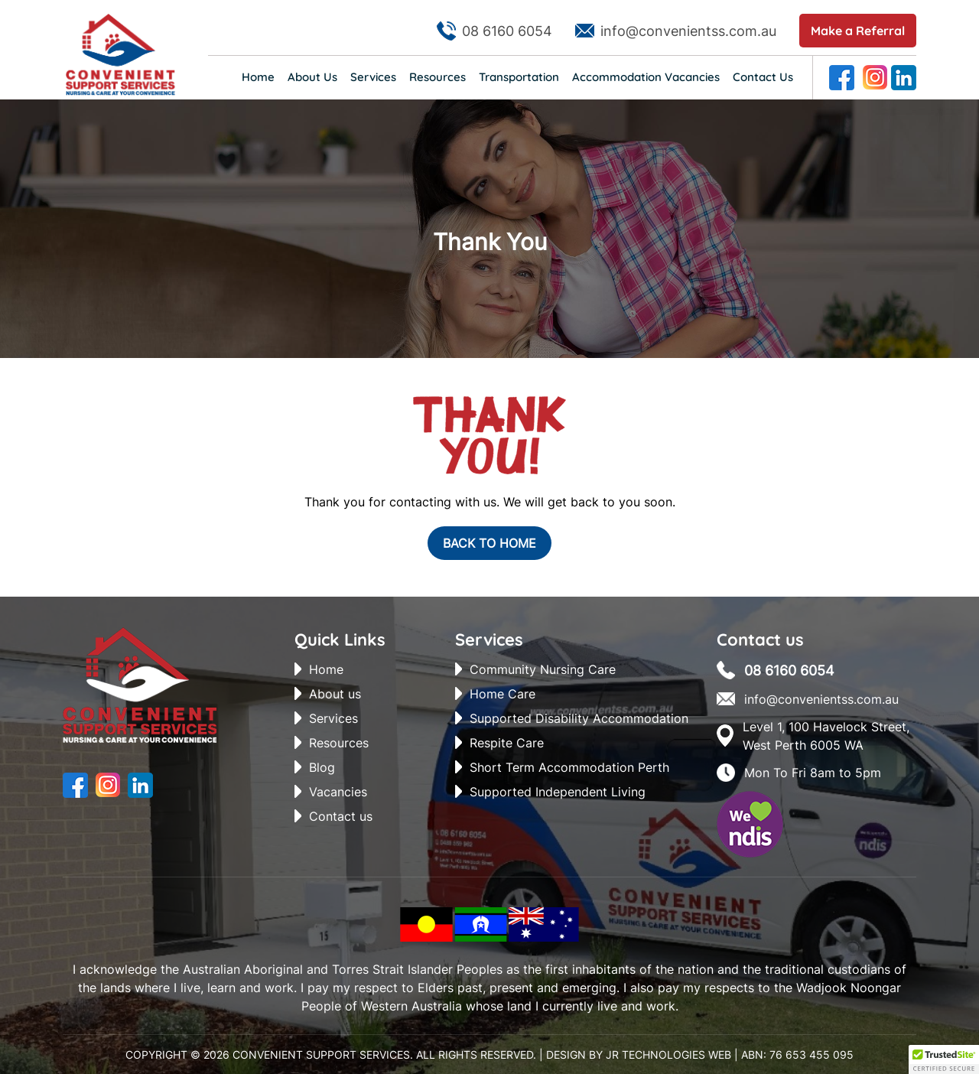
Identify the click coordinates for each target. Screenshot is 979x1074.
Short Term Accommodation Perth (569, 767)
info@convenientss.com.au (688, 31)
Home (258, 77)
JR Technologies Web (668, 1054)
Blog (322, 767)
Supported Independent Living (558, 791)
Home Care (502, 693)
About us (335, 693)
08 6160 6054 (507, 31)
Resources (437, 77)
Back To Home (489, 543)
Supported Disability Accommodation (579, 718)
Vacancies (338, 791)
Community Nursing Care (543, 669)
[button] (944, 1059)
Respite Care (507, 742)
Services (373, 77)
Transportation (519, 77)
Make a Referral (858, 30)
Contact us (340, 816)
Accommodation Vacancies (646, 77)
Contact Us (763, 77)
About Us (312, 77)
